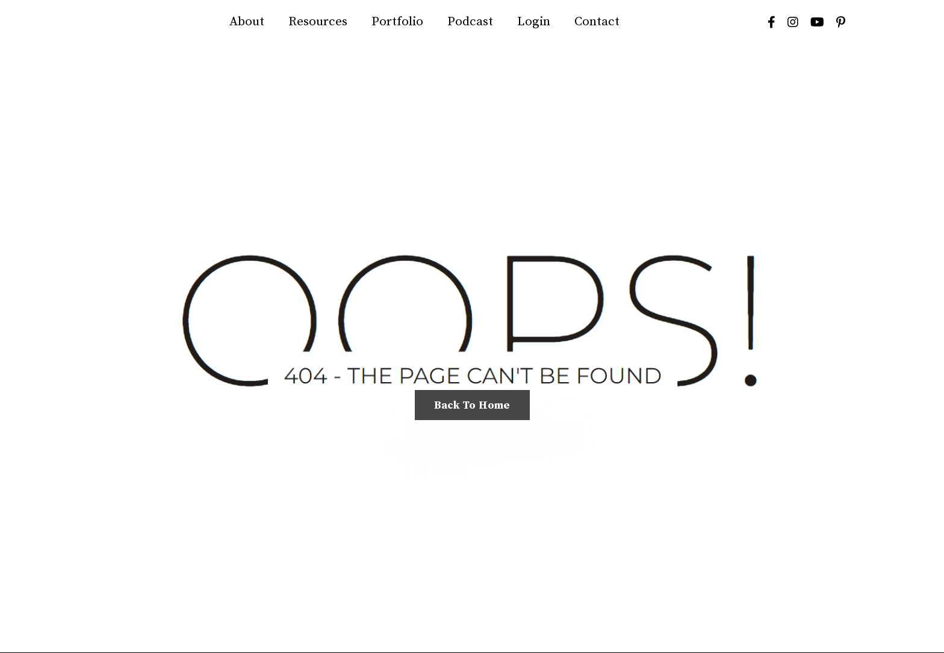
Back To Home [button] (472, 405)
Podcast (470, 21)
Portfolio (397, 21)
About (246, 21)
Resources (317, 21)
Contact (597, 21)
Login (533, 21)
